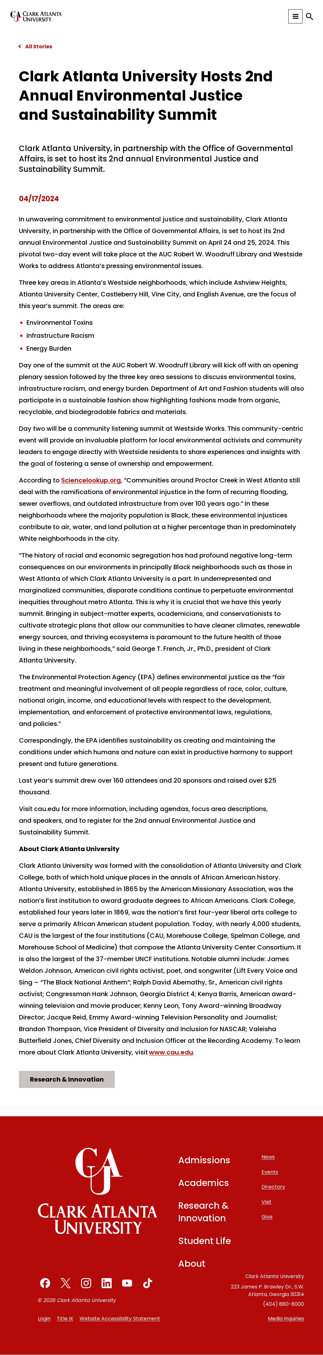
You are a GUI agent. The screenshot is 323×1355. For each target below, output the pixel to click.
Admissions (204, 1160)
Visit (266, 1202)
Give (267, 1216)
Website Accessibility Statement (119, 1318)
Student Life (204, 1241)
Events (269, 1172)
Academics (203, 1183)
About (191, 1264)
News (268, 1156)
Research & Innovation (67, 1079)
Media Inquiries (286, 1318)
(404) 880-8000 (283, 1304)
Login (44, 1318)
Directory (273, 1186)
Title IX (65, 1318)
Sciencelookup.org (91, 480)
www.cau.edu (171, 1052)
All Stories (38, 46)
